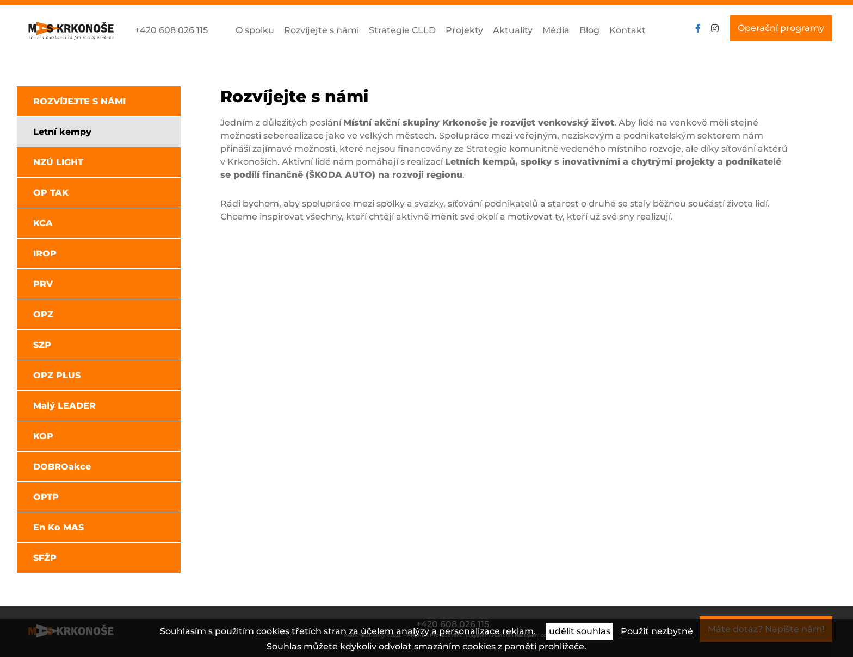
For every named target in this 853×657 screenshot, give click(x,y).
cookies (272, 631)
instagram (715, 28)
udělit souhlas (579, 631)
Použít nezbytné (657, 631)
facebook (698, 28)
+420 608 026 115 (171, 30)
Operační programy (781, 28)
